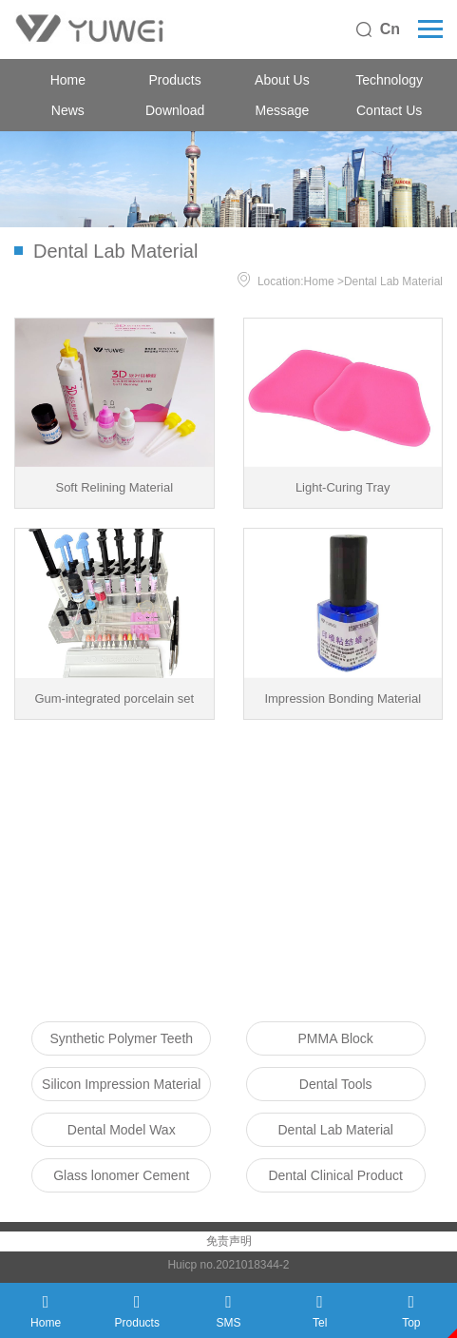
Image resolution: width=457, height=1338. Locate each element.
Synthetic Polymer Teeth (121, 1038)
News (68, 110)
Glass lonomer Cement (121, 1175)
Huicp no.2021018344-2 (228, 1264)
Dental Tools (335, 1084)
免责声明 (229, 1241)
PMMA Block (335, 1038)
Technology (389, 79)
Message (282, 110)
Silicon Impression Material (121, 1084)
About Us (282, 79)
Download (174, 110)
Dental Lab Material (393, 281)
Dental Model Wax (121, 1129)
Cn (390, 29)
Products (175, 79)
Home (68, 79)
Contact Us (389, 110)
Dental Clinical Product (335, 1175)
